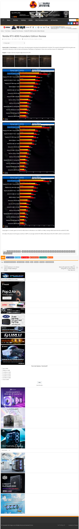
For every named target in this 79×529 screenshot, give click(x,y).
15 (34, 251)
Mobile (31, 20)
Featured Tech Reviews (17, 31)
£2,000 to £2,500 (7, 376)
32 (74, 251)
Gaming (23, 20)
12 (27, 251)
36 (11, 253)
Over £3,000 (6, 379)
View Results (39, 385)
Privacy (76, 525)
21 (48, 251)
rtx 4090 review (49, 262)
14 (32, 251)
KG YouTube (54, 20)
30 (69, 251)
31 (71, 251)
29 (67, 251)
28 (64, 251)
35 (8, 253)
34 (6, 253)
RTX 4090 (42, 262)
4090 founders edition (10, 262)
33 (4, 253)
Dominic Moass (7, 39)
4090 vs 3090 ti (21, 262)
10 (22, 251)
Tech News (7, 31)
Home (3, 20)
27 (62, 251)
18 (41, 251)
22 (50, 251)
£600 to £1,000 (6, 370)
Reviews (15, 20)
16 (36, 251)
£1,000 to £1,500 (7, 372)
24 (55, 251)
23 (53, 251)
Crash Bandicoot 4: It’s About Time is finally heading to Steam (12, 268)
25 (57, 251)
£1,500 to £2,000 (7, 374)
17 (39, 251)
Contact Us (71, 525)
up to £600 (5, 368)
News (8, 20)
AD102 (27, 262)
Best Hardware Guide (42, 20)
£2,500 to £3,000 (7, 377)
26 (60, 251)
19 (43, 251)
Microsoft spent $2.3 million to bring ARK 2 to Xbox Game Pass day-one (66, 268)
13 (29, 251)
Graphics (36, 39)
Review (36, 262)
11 (25, 251)
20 (46, 251)
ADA (32, 262)
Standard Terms (29, 525)
